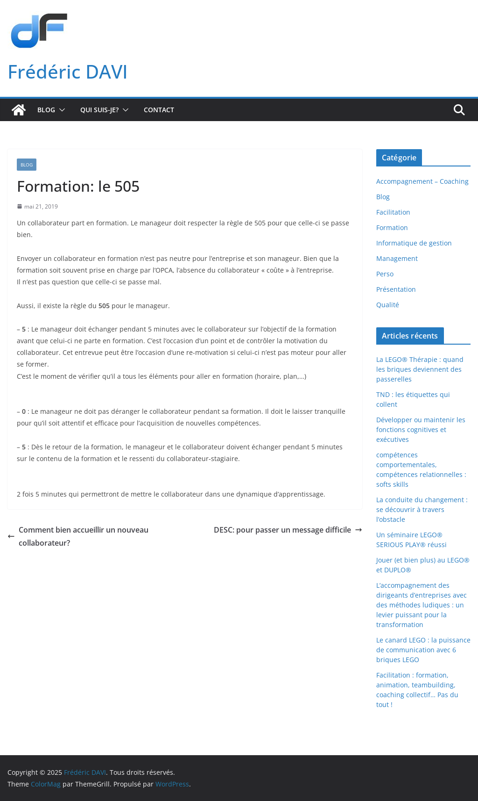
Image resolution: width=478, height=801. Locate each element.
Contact (159, 109)
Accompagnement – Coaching (422, 181)
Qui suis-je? (99, 109)
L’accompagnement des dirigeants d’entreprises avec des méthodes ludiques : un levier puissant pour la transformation (421, 605)
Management (397, 258)
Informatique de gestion (414, 242)
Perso (385, 273)
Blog (46, 109)
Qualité (387, 304)
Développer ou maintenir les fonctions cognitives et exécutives (420, 429)
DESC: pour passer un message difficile (288, 530)
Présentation (396, 289)
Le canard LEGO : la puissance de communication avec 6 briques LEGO (423, 649)
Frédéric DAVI (67, 71)
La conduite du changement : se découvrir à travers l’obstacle (422, 509)
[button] (60, 109)
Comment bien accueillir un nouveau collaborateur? (77, 536)
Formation (392, 227)
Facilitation (393, 212)
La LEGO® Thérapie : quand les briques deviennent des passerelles (420, 369)
